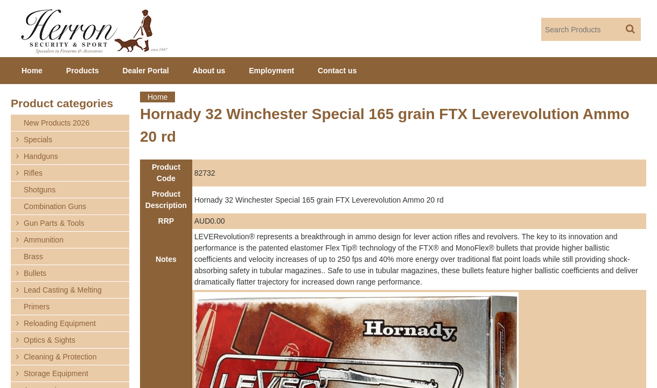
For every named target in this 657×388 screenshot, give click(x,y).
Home (157, 97)
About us (209, 70)
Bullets (35, 273)
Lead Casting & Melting (63, 290)
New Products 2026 (56, 123)
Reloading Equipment (60, 323)
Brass (33, 256)
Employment (271, 70)
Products (82, 70)
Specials (38, 139)
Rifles (33, 173)
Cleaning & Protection (60, 356)
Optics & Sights (49, 340)
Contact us (337, 70)
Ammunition (44, 239)
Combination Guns (55, 206)
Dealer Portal (145, 70)
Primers (37, 306)
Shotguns (39, 189)
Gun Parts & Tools (54, 223)
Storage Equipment (56, 373)
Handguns (41, 156)
